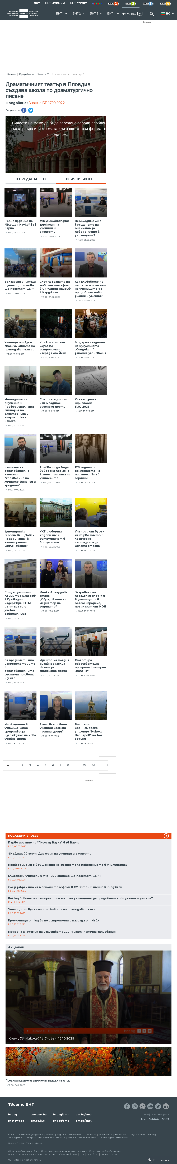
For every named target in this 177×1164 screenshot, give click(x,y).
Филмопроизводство (30, 1134)
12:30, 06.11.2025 (16, 1085)
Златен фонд (53, 1134)
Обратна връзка (67, 1154)
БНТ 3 (94, 13)
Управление (105, 1134)
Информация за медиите (39, 1137)
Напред (151, 1134)
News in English (16, 1143)
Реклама (147, 22)
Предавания (26, 74)
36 (93, 765)
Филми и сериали (72, 1134)
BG (168, 13)
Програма (90, 1134)
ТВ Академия (15, 1137)
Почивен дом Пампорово (113, 1137)
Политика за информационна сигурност (31, 1154)
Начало (11, 74)
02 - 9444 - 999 (155, 1119)
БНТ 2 (77, 13)
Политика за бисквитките (105, 1151)
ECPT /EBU (92, 1154)
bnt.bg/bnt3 (84, 1114)
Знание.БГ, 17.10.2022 (47, 103)
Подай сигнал (137, 1134)
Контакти (121, 1134)
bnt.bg (12, 1114)
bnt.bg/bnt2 (61, 1120)
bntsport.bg (38, 1114)
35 (84, 765)
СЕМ (82, 1154)
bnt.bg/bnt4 (84, 1120)
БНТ (37, 3)
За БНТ (11, 1134)
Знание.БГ (43, 74)
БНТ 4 (111, 13)
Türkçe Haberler (34, 1143)
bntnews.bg (16, 1120)
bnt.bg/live (38, 1120)
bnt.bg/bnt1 (60, 1114)
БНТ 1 (60, 13)
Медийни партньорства (82, 1137)
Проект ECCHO (110, 1154)
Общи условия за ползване (23, 1151)
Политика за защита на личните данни (64, 1151)
